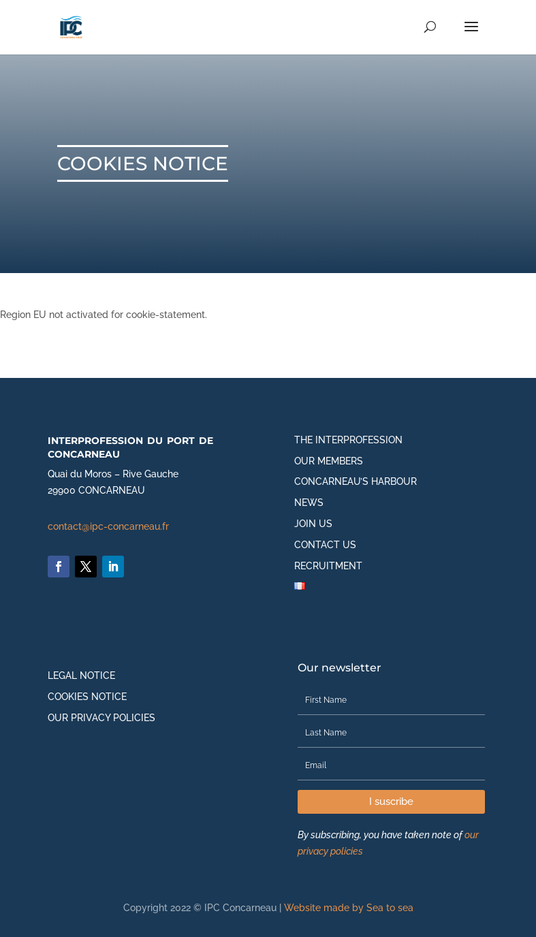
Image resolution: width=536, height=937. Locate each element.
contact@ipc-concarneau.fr (108, 526)
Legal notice (81, 675)
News (309, 502)
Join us (313, 523)
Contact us (325, 544)
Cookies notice (87, 696)
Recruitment (328, 565)
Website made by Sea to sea (348, 907)
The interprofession (348, 439)
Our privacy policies (101, 717)
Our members (328, 461)
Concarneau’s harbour (355, 481)
